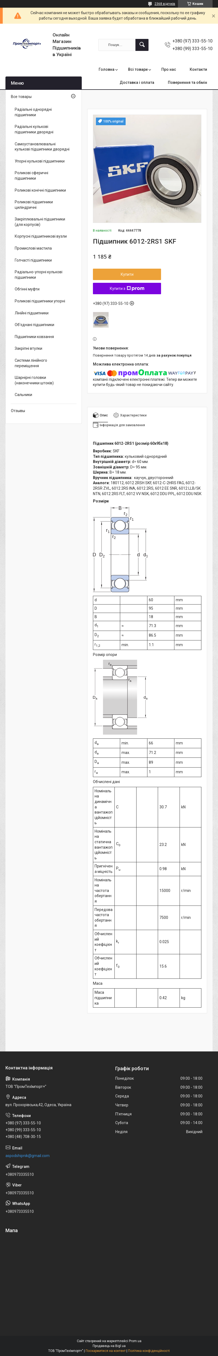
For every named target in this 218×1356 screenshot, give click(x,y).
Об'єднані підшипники (34, 325)
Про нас (168, 69)
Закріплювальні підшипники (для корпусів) (40, 222)
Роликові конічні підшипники (40, 190)
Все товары (21, 96)
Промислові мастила (33, 248)
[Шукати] (142, 45)
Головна (106, 69)
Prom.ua (135, 1341)
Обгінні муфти (27, 289)
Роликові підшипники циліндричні (34, 205)
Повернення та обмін (187, 82)
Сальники (23, 394)
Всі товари (138, 69)
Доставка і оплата (137, 82)
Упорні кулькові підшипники (40, 161)
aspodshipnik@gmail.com (27, 1155)
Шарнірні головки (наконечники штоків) (34, 380)
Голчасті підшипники (33, 260)
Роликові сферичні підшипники (31, 175)
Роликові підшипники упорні (40, 301)
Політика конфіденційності (149, 1351)
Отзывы (18, 411)
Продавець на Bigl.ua (109, 1346)
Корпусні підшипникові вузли (41, 236)
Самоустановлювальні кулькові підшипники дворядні (42, 147)
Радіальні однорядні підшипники (33, 112)
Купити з (127, 288)
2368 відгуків (165, 4)
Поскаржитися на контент (106, 1351)
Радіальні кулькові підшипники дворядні (34, 129)
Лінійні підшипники (32, 313)
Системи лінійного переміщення (31, 363)
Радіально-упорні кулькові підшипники (38, 275)
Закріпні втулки (28, 348)
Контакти (198, 69)
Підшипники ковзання (34, 337)
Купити (127, 274)
